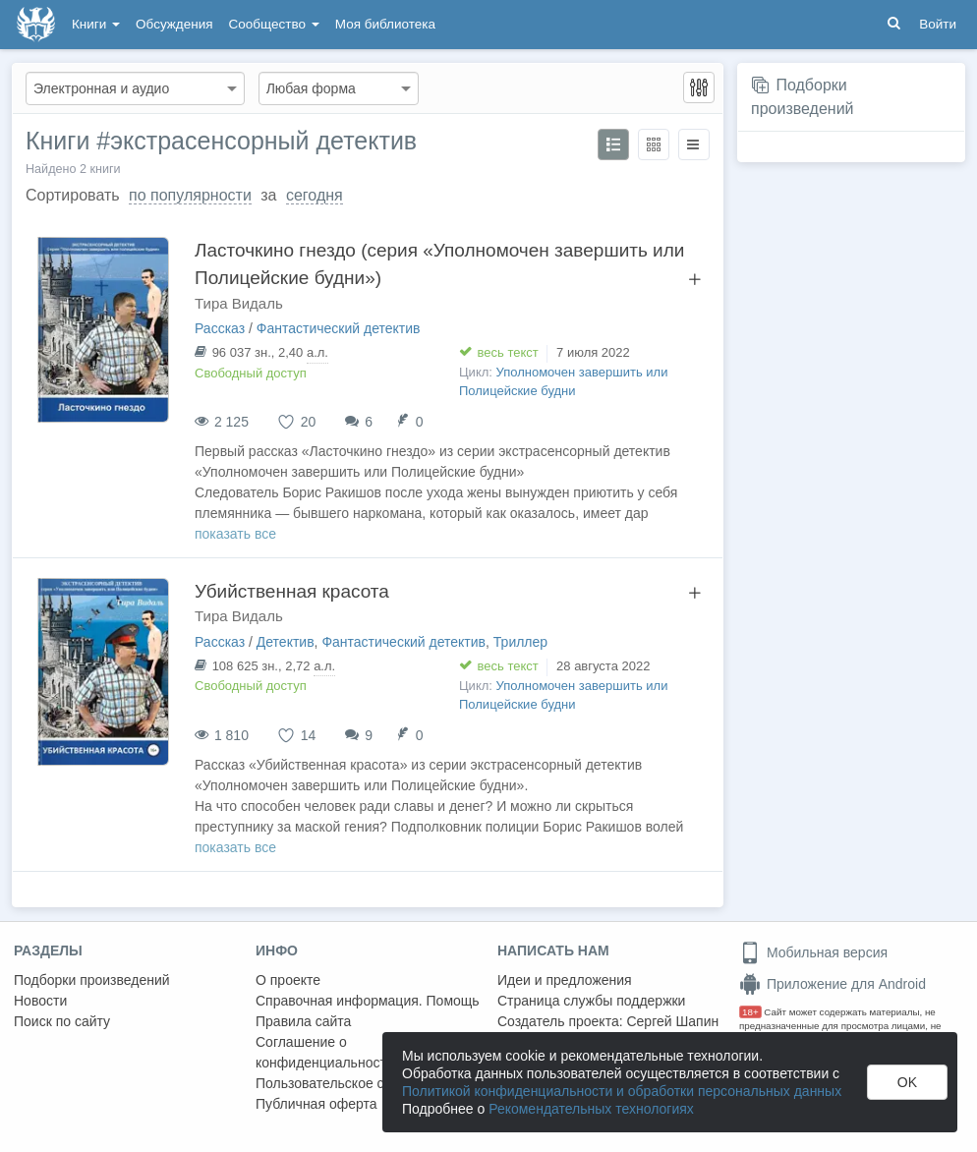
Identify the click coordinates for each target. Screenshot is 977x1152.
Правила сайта (303, 1021)
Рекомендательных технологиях (591, 1109)
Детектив (286, 642)
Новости (40, 1000)
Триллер (520, 642)
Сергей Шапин (672, 1021)
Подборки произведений (92, 980)
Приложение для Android (832, 984)
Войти (937, 24)
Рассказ (220, 328)
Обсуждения (174, 24)
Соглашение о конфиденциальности (325, 1052)
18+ (750, 1012)
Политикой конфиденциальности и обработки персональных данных (621, 1091)
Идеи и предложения (564, 980)
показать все (235, 534)
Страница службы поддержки (591, 1000)
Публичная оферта (316, 1104)
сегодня (314, 195)
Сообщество (274, 24)
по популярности (190, 195)
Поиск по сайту (62, 1021)
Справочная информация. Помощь (368, 1000)
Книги (96, 24)
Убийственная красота (292, 591)
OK (907, 1082)
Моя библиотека (385, 24)
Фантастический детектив (339, 328)
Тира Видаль (239, 303)
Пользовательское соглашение (355, 1083)
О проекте (288, 980)
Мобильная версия (813, 952)
